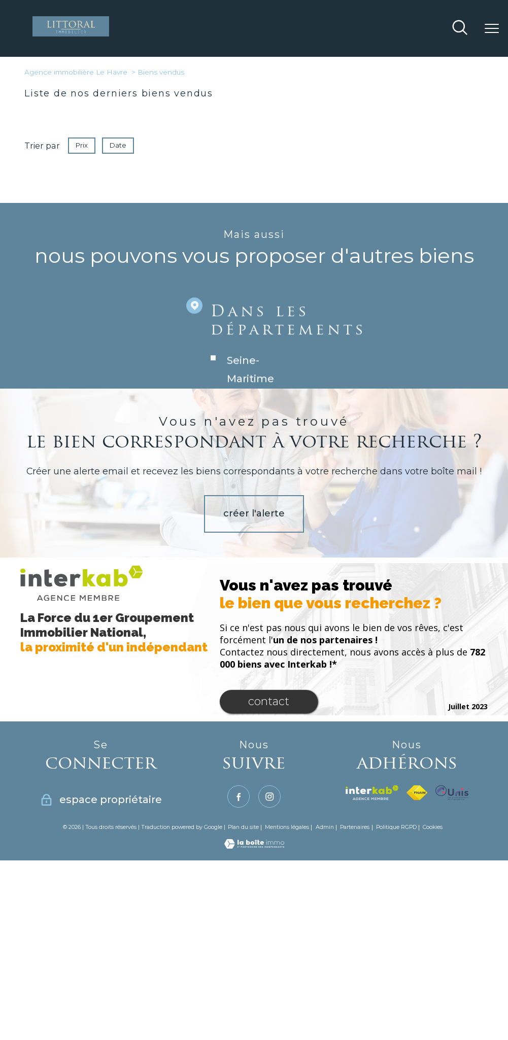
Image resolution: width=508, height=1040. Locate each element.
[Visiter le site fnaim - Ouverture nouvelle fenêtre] (417, 793)
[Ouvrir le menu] (492, 28)
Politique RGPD (396, 827)
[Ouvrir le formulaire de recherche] (460, 28)
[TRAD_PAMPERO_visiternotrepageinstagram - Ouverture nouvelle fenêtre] (269, 796)
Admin (325, 827)
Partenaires (354, 827)
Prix (82, 145)
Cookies (433, 827)
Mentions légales (287, 827)
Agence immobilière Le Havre (75, 72)
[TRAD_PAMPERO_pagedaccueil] (70, 33)
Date (118, 145)
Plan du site (243, 827)
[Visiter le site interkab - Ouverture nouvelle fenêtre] (372, 793)
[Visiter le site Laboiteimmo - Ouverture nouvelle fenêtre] (254, 845)
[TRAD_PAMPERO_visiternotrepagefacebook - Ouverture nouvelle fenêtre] (238, 796)
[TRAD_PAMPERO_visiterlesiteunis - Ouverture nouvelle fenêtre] (451, 793)
